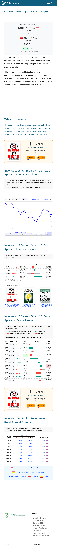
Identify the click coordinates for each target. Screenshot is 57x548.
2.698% (30, 440)
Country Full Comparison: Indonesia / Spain (28, 476)
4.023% (30, 455)
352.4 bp (44, 443)
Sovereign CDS (38, 523)
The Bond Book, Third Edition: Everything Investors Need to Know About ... (45, 305)
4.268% (30, 461)
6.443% (20, 443)
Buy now (31, 157)
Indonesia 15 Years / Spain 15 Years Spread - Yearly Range (26, 131)
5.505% (20, 440)
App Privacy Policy (39, 533)
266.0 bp (44, 458)
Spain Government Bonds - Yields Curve (30, 472)
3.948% (30, 452)
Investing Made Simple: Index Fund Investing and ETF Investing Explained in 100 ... (28, 305)
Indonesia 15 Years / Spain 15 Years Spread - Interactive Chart (27, 125)
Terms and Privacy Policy (41, 535)
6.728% (20, 446)
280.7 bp (44, 440)
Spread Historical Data (40, 525)
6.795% (20, 455)
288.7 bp (44, 452)
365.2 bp (44, 446)
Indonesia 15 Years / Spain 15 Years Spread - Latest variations (27, 128)
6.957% (20, 449)
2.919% (30, 443)
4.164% (30, 458)
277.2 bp (44, 455)
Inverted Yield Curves (40, 528)
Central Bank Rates (39, 520)
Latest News (37, 530)
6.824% (20, 458)
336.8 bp (44, 449)
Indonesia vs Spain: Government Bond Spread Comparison (26, 134)
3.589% (30, 449)
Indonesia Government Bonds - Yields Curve (30, 468)
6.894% (20, 461)
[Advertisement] (28, 18)
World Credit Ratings (39, 518)
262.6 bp (44, 461)
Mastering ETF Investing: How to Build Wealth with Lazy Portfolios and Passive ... (12, 305)
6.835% (20, 452)
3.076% (30, 446)
